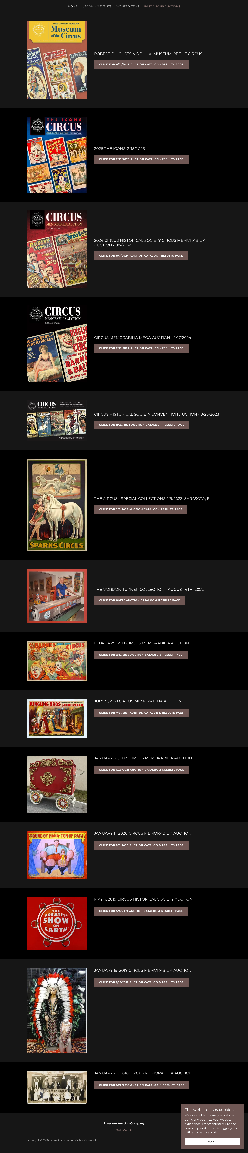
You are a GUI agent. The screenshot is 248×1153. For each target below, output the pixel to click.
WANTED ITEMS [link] (127, 6)
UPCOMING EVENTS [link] (96, 6)
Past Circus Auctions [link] (162, 6)
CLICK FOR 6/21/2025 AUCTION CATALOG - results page (141, 64)
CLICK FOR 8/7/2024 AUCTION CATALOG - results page (141, 255)
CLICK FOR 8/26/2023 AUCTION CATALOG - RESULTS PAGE (141, 424)
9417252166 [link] (124, 1130)
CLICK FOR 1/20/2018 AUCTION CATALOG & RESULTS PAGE (141, 1085)
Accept (213, 1141)
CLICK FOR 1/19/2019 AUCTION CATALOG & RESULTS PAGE (141, 982)
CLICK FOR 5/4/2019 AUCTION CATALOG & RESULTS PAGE (141, 911)
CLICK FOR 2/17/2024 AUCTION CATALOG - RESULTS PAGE (141, 348)
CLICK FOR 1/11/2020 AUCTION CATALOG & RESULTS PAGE (141, 845)
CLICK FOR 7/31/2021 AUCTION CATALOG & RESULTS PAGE (141, 712)
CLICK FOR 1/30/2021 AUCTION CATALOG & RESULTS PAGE (141, 769)
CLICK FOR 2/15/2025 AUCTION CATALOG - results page (141, 159)
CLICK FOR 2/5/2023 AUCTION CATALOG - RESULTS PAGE (140, 509)
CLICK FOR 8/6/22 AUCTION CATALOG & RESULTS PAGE (139, 600)
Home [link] (72, 6)
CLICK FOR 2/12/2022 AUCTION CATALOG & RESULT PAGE (141, 654)
